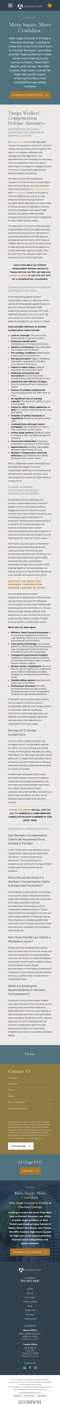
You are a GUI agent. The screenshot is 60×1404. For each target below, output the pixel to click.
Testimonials (30, 1319)
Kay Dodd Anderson (40, 189)
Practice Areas (30, 1302)
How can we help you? (18, 1109)
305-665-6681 (30, 1280)
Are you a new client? (17, 1102)
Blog (30, 1306)
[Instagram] (35, 1367)
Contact (30, 1314)
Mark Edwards (19, 193)
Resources (30, 1310)
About (30, 1293)
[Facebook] (30, 1367)
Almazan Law (17, 142)
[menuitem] (17, 1395)
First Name (13, 1078)
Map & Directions (30, 1339)
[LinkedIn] (24, 1367)
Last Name (13, 1084)
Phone (11, 1090)
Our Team (30, 1297)
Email (10, 1096)
